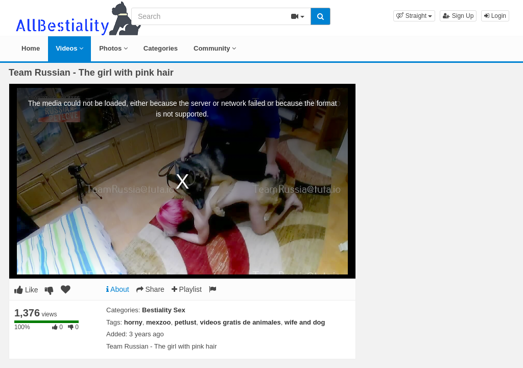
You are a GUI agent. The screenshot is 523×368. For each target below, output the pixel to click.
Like (26, 290)
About (117, 289)
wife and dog (304, 322)
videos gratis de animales (240, 322)
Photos (113, 48)
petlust (186, 322)
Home (30, 48)
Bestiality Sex (163, 310)
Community (215, 48)
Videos (69, 48)
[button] (414, 15)
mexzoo (158, 322)
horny (133, 322)
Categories (161, 48)
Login (495, 15)
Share (150, 289)
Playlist (187, 289)
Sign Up (458, 15)
